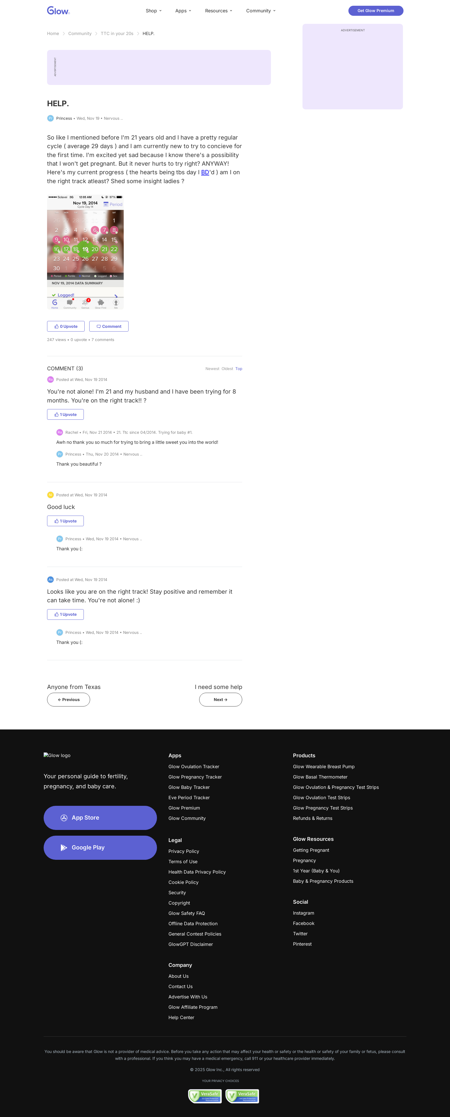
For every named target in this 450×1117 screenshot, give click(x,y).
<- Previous (69, 699)
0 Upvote (65, 326)
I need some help (218, 686)
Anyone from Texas (74, 686)
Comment (108, 326)
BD (205, 172)
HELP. (148, 33)
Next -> (221, 699)
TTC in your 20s (117, 33)
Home (53, 33)
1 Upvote (65, 414)
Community (80, 33)
